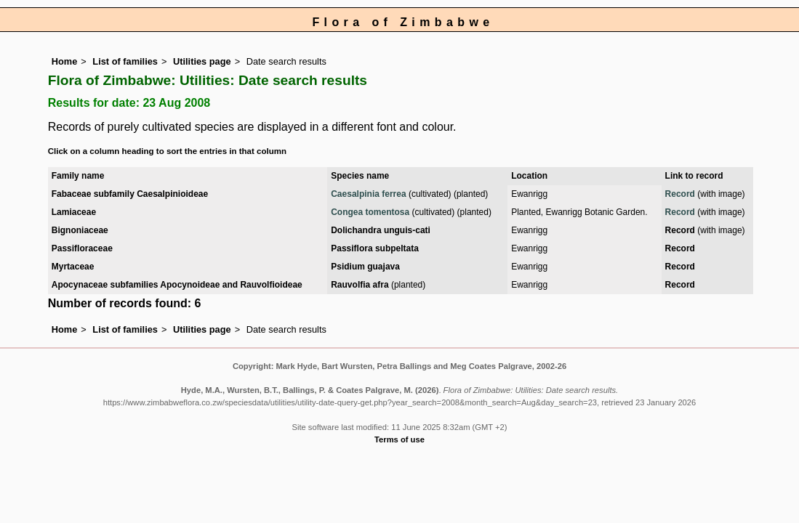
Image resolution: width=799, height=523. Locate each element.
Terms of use (399, 439)
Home (65, 61)
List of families (125, 61)
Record (680, 194)
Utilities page (202, 61)
